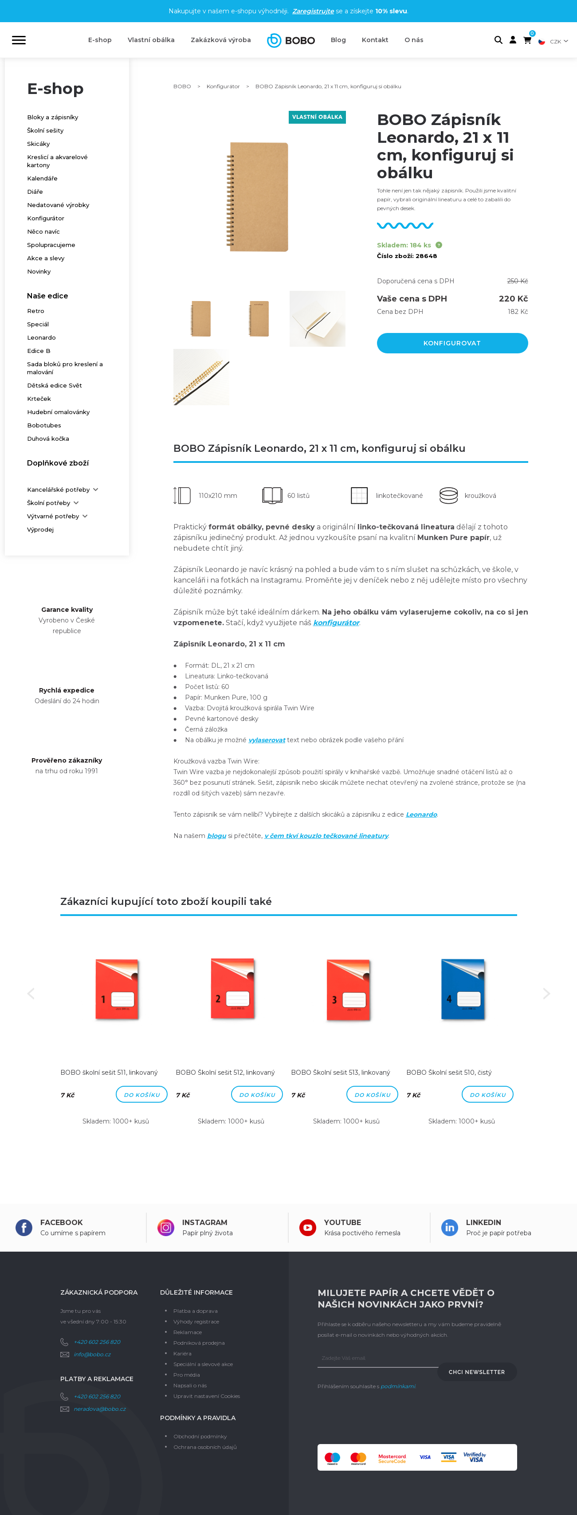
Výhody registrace (196, 1321)
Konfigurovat (452, 343)
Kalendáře (42, 178)
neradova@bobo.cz (100, 1408)
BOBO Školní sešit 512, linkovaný (225, 1073)
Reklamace (187, 1332)
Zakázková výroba (221, 40)
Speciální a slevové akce (203, 1364)
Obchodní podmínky (200, 1436)
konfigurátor (336, 623)
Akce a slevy (45, 258)
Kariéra (182, 1353)
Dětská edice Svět (54, 385)
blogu (216, 836)
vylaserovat (266, 740)
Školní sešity (45, 130)
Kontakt (375, 40)
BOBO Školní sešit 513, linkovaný (340, 1073)
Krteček (39, 398)
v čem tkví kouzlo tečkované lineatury (326, 836)
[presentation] (385, 1418)
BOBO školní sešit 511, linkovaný (109, 1073)
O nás (414, 40)
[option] (115, 1036)
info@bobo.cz (92, 1354)
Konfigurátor (45, 218)
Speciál (38, 324)
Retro (35, 310)
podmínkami (398, 1386)
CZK (555, 41)
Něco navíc (43, 231)
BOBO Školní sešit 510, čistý (449, 1073)
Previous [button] (30, 993)
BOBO (182, 86)
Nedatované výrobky (58, 204)
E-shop (100, 40)
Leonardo (41, 337)
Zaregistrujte (313, 11)
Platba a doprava (195, 1311)
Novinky (39, 271)
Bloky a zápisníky (52, 117)
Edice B (39, 350)
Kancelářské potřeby (58, 489)
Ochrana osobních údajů (205, 1447)
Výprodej (40, 529)
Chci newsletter (477, 1372)
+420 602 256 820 (97, 1342)
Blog (338, 40)
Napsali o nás (190, 1385)
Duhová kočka (48, 438)
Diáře (35, 191)
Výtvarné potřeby (53, 516)
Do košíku (142, 1095)
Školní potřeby (48, 502)
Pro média (186, 1374)
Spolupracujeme (51, 244)
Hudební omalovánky (58, 411)
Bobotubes (44, 425)
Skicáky (38, 143)
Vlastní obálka (151, 40)
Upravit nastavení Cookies (206, 1396)
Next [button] (546, 993)
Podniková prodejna (199, 1342)
